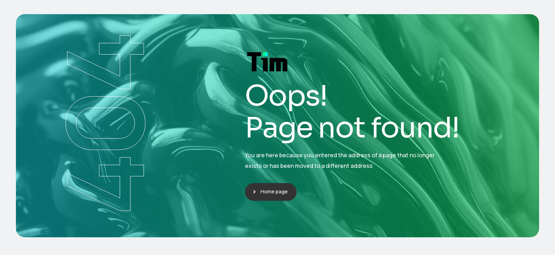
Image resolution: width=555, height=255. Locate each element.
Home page (274, 191)
